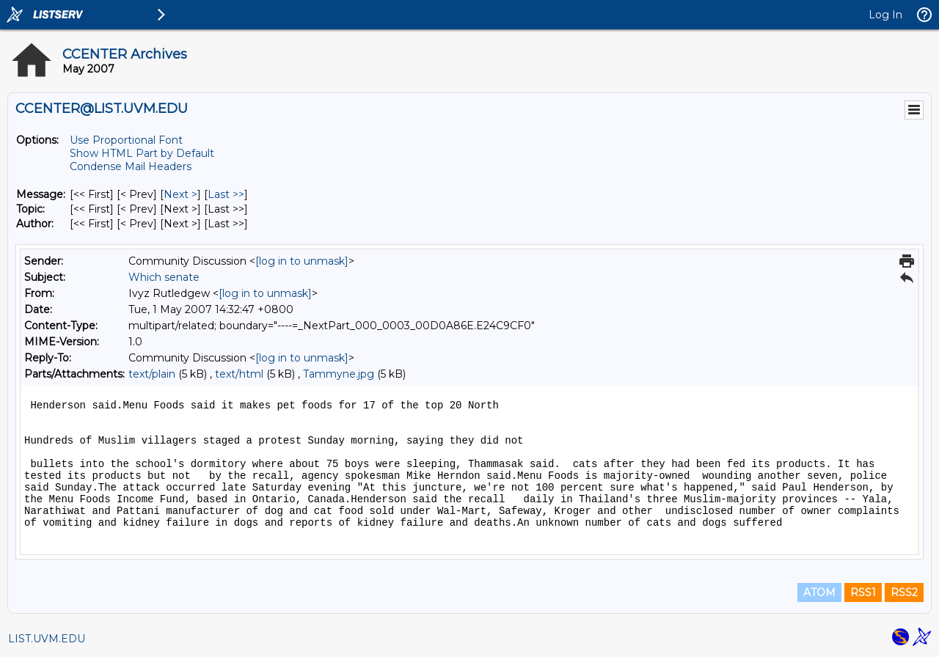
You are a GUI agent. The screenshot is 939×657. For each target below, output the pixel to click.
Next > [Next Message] (180, 194)
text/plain (151, 374)
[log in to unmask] (301, 261)
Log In (885, 14)
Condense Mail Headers (130, 166)
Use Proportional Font (126, 140)
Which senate (164, 277)
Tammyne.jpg (338, 374)
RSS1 (863, 592)
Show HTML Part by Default (142, 153)
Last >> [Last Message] (226, 194)
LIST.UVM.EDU (46, 638)
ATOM (819, 592)
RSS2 (904, 592)
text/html (239, 374)
